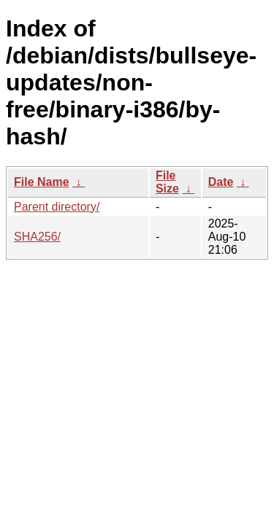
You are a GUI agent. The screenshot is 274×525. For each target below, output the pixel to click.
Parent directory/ (56, 207)
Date (221, 182)
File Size (167, 182)
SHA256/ (37, 236)
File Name (41, 182)
